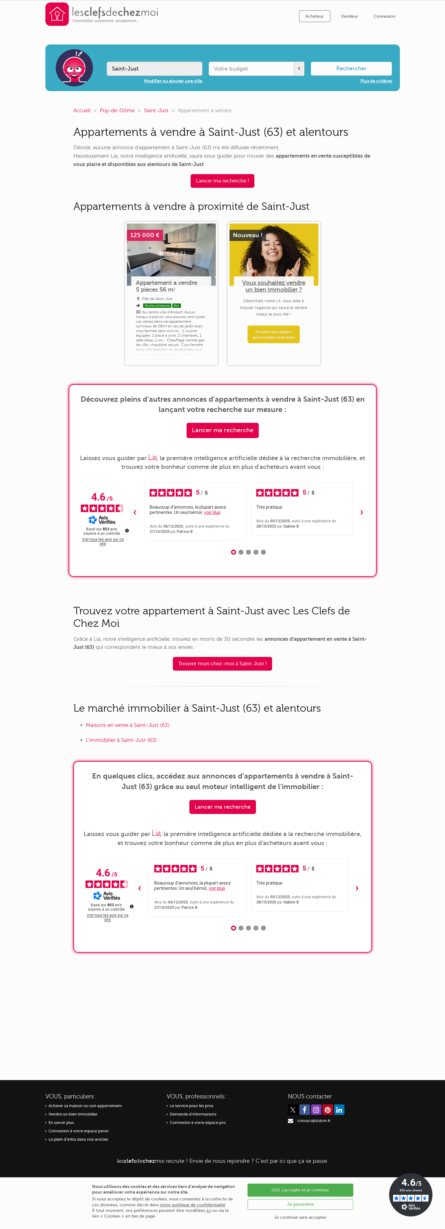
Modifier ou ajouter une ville (173, 80)
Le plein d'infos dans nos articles (78, 1139)
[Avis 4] (255, 552)
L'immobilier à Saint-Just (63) (121, 740)
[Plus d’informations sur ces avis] (126, 530)
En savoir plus (61, 1122)
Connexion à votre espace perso (79, 1131)
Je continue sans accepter (300, 1217)
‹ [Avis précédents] (135, 512)
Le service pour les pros (191, 1106)
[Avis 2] (241, 552)
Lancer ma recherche (222, 430)
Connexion (384, 16)
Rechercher (351, 68)
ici (208, 1210)
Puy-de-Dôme (117, 110)
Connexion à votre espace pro (198, 1122)
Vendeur (349, 16)
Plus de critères (376, 80)
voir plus (212, 512)
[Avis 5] (263, 552)
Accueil (81, 110)
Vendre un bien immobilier (73, 1114)
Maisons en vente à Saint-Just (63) (127, 725)
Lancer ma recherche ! (222, 181)
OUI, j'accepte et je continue (300, 1190)
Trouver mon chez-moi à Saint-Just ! (222, 664)
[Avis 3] (248, 552)
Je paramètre (300, 1204)
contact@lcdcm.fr (314, 1121)
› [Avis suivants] (362, 512)
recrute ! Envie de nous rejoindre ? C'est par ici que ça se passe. (222, 1161)
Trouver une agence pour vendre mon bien (273, 334)
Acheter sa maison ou (85, 1106)
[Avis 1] (233, 552)
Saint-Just (156, 110)
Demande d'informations (193, 1114)
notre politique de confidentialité (192, 1205)
